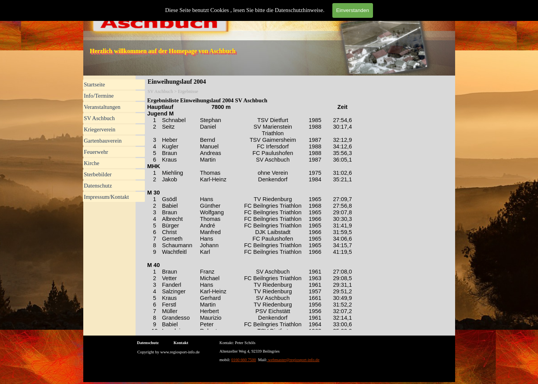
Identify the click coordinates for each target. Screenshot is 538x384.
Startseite (94, 84)
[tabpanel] (307, 350)
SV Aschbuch (99, 118)
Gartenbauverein (103, 141)
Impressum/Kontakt (106, 197)
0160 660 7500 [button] (243, 360)
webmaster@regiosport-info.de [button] (293, 360)
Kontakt (181, 343)
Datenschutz (98, 186)
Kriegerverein (99, 129)
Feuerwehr (96, 152)
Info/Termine (99, 96)
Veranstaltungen (102, 107)
